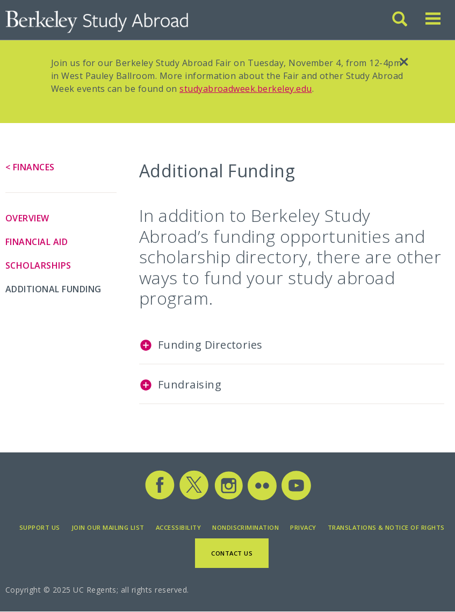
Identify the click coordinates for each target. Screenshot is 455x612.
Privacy (303, 527)
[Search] (400, 23)
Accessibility (178, 527)
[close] (404, 63)
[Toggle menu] (432, 23)
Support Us (39, 527)
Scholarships (38, 265)
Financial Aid (36, 242)
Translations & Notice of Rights (386, 527)
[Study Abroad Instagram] (229, 497)
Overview (27, 218)
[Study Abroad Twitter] (194, 497)
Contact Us (231, 553)
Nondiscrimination (245, 527)
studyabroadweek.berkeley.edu (245, 89)
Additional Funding (53, 289)
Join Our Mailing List (108, 527)
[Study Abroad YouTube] (295, 497)
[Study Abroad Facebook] (159, 497)
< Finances (30, 167)
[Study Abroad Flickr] (262, 497)
